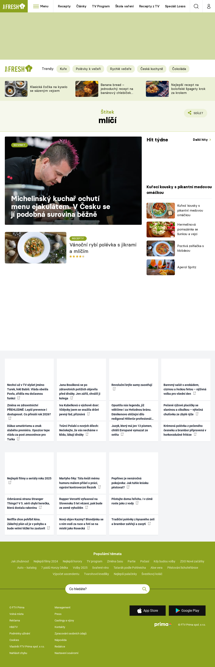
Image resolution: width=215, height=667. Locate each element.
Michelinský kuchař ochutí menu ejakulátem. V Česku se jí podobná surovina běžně (60, 206)
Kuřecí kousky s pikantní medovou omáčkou (190, 210)
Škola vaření (124, 6)
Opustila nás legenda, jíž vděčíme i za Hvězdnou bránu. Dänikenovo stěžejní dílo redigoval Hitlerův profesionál (131, 412)
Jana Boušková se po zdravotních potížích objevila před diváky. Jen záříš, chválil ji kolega (79, 391)
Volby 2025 (80, 567)
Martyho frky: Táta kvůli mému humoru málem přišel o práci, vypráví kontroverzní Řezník (80, 483)
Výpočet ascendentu (66, 574)
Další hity (201, 140)
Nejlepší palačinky (125, 574)
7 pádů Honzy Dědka (54, 567)
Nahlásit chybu (18, 653)
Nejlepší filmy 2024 (46, 561)
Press (58, 614)
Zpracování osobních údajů (71, 633)
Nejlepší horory (72, 561)
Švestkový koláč (152, 574)
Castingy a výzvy (64, 620)
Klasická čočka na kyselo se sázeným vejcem (48, 89)
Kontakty (60, 627)
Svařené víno (100, 567)
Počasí (144, 561)
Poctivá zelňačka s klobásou (190, 248)
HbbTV (13, 627)
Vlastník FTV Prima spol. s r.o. (27, 646)
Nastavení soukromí (66, 653)
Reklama (14, 620)
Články (81, 6)
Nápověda (61, 640)
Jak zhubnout (20, 561)
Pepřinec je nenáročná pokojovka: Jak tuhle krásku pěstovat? (129, 483)
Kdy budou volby (164, 561)
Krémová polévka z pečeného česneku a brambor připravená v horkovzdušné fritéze (185, 430)
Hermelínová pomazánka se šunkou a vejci (187, 229)
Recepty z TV (149, 6)
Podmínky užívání (19, 633)
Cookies (14, 640)
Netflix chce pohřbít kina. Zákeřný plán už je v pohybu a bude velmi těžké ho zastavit (28, 524)
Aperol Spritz (186, 267)
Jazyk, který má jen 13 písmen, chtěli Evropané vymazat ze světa (131, 430)
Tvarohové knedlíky (96, 574)
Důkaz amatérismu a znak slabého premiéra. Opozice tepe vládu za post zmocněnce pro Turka (28, 432)
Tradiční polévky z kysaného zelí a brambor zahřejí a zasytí (133, 521)
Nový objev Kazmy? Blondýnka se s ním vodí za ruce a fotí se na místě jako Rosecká (81, 524)
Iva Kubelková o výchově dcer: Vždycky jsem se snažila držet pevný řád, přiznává (79, 410)
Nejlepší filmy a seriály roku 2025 (29, 480)
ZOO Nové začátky (192, 561)
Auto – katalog (27, 567)
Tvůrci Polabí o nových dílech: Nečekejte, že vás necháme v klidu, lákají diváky (79, 430)
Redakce (60, 646)
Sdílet (196, 114)
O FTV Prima (16, 607)
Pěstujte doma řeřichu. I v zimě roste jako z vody (132, 501)
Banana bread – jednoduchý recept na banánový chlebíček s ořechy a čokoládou (117, 91)
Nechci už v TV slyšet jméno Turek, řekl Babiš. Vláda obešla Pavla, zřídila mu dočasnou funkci (27, 391)
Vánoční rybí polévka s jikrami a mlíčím (102, 248)
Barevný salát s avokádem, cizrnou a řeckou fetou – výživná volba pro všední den (185, 389)
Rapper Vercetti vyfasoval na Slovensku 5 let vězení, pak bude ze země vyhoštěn (80, 503)
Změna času (115, 561)
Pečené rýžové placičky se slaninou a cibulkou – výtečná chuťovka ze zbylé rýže (183, 410)
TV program (94, 561)
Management (62, 607)
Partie (131, 561)
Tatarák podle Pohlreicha (130, 567)
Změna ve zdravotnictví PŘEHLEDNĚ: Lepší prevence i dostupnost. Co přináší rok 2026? (29, 412)
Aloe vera (157, 567)
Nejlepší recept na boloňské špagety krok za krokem (188, 89)
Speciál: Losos (175, 6)
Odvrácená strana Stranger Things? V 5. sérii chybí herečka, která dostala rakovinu (28, 503)
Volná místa (16, 614)
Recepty (64, 6)
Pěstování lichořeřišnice (182, 567)
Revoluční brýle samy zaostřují (131, 386)
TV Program (101, 6)
